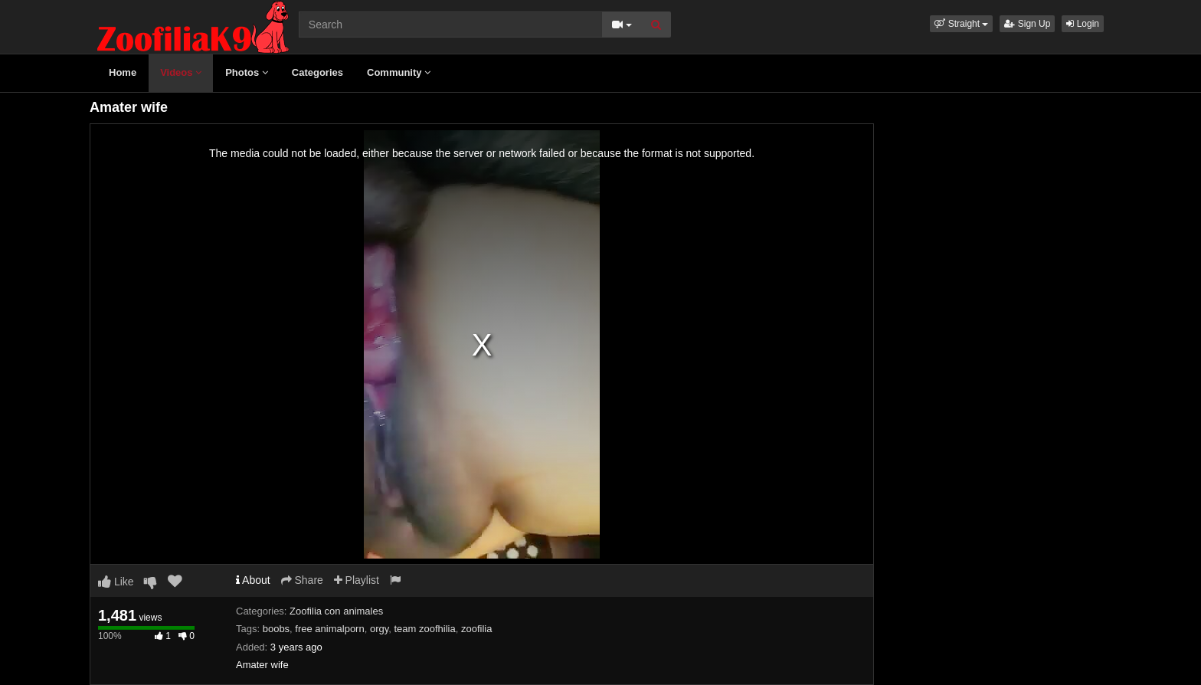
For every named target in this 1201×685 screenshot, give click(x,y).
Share (302, 580)
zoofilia (476, 628)
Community (398, 72)
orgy (379, 628)
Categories (317, 72)
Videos (180, 72)
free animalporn (329, 628)
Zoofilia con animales (336, 611)
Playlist (356, 580)
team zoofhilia (424, 628)
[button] (961, 23)
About (253, 580)
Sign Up (1027, 23)
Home (122, 72)
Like (116, 581)
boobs (276, 628)
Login (1082, 23)
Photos (246, 72)
